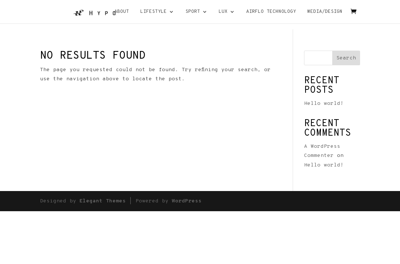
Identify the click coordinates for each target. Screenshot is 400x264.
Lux (223, 12)
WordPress (186, 201)
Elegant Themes (102, 201)
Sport (192, 12)
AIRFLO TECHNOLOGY (271, 12)
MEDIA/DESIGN (324, 12)
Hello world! (324, 103)
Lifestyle (153, 12)
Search (346, 58)
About (121, 12)
